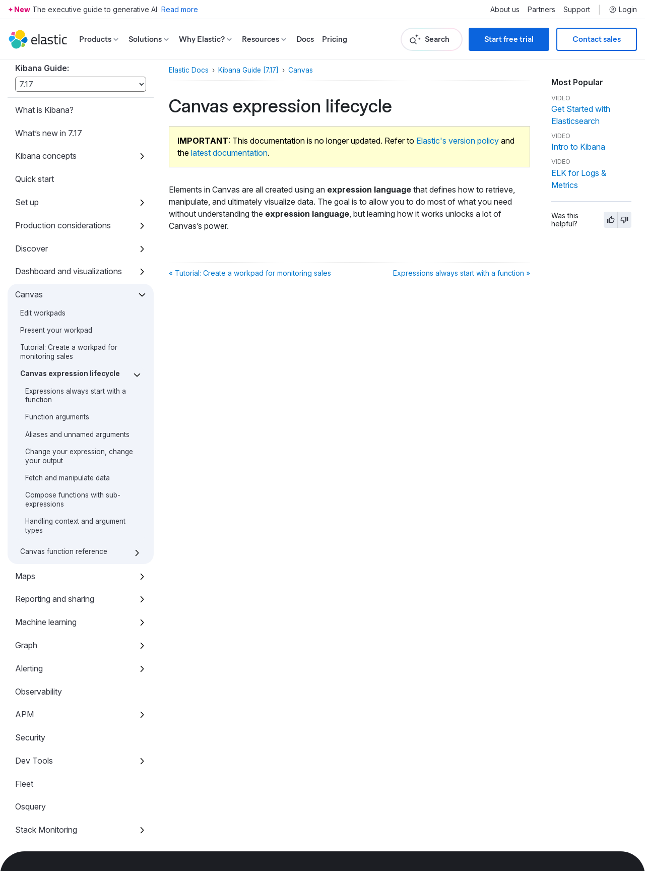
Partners (541, 9)
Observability (38, 554)
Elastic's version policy (457, 141)
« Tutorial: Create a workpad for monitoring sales (250, 273)
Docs (305, 39)
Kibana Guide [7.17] (248, 70)
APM (24, 577)
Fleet (24, 646)
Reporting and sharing (54, 461)
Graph (26, 508)
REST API (34, 738)
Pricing (334, 39)
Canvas (29, 157)
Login (623, 10)
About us (505, 9)
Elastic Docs (189, 70)
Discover (31, 111)
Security (30, 600)
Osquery (30, 669)
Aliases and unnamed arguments (77, 297)
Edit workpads (43, 175)
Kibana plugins (41, 762)
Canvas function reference (63, 414)
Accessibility (37, 784)
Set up (27, 64)
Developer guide (45, 831)
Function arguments (57, 279)
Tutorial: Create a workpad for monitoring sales (68, 214)
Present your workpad (56, 193)
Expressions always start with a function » (461, 273)
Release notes (41, 807)
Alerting (29, 531)
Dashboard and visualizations (68, 134)
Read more (179, 9)
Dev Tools (34, 623)
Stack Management (50, 715)
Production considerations (63, 88)
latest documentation (229, 153)
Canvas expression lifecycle (70, 236)
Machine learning (46, 484)
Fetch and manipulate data (67, 340)
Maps (25, 438)
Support (576, 9)
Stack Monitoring (46, 692)
